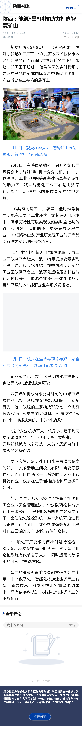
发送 (72, 625)
